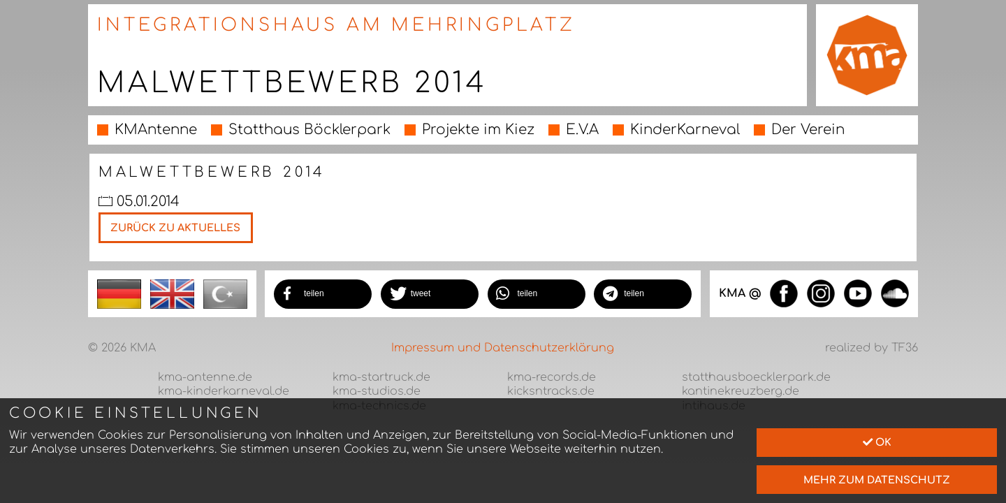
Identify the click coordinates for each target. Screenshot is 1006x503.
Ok (877, 442)
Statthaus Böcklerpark (309, 130)
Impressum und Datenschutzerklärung (502, 348)
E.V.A (582, 130)
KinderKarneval (685, 130)
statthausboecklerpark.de (756, 377)
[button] (323, 294)
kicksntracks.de (551, 391)
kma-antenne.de (205, 377)
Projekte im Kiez (478, 130)
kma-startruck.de (381, 377)
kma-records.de (551, 377)
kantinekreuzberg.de (740, 391)
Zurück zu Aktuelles (175, 227)
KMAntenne (156, 130)
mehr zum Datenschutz (876, 480)
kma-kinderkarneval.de (223, 391)
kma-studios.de (377, 391)
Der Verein (808, 130)
